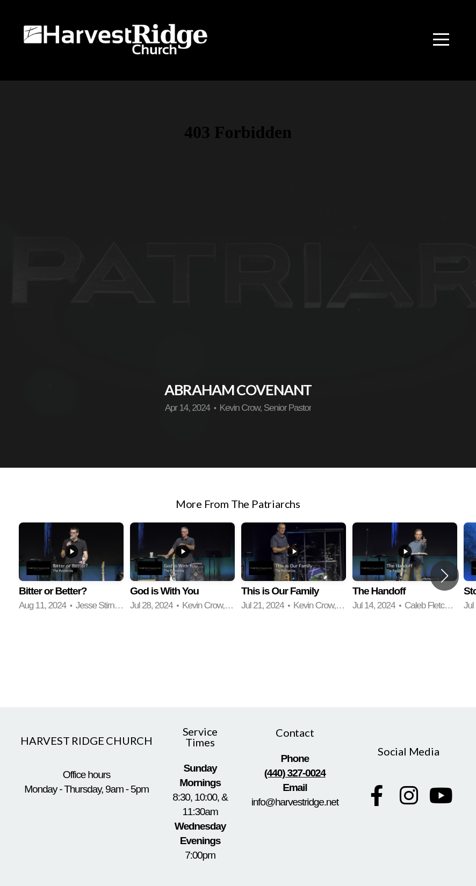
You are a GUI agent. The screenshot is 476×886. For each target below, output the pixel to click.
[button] (444, 575)
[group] (71, 568)
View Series (238, 659)
